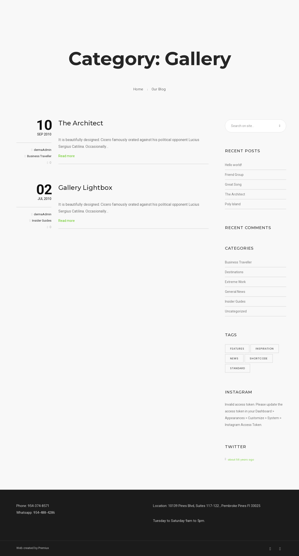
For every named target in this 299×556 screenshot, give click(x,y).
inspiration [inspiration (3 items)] (265, 349)
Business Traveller (39, 156)
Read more (66, 156)
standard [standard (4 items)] (237, 368)
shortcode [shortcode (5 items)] (259, 358)
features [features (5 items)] (237, 349)
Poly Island (233, 204)
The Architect (80, 123)
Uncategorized (236, 311)
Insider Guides (41, 220)
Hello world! (233, 165)
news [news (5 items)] (234, 358)
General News (235, 292)
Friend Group (234, 175)
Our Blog (159, 89)
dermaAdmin (42, 150)
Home (138, 89)
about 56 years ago (241, 459)
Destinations (234, 272)
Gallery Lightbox (85, 187)
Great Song (233, 184)
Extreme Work (235, 282)
